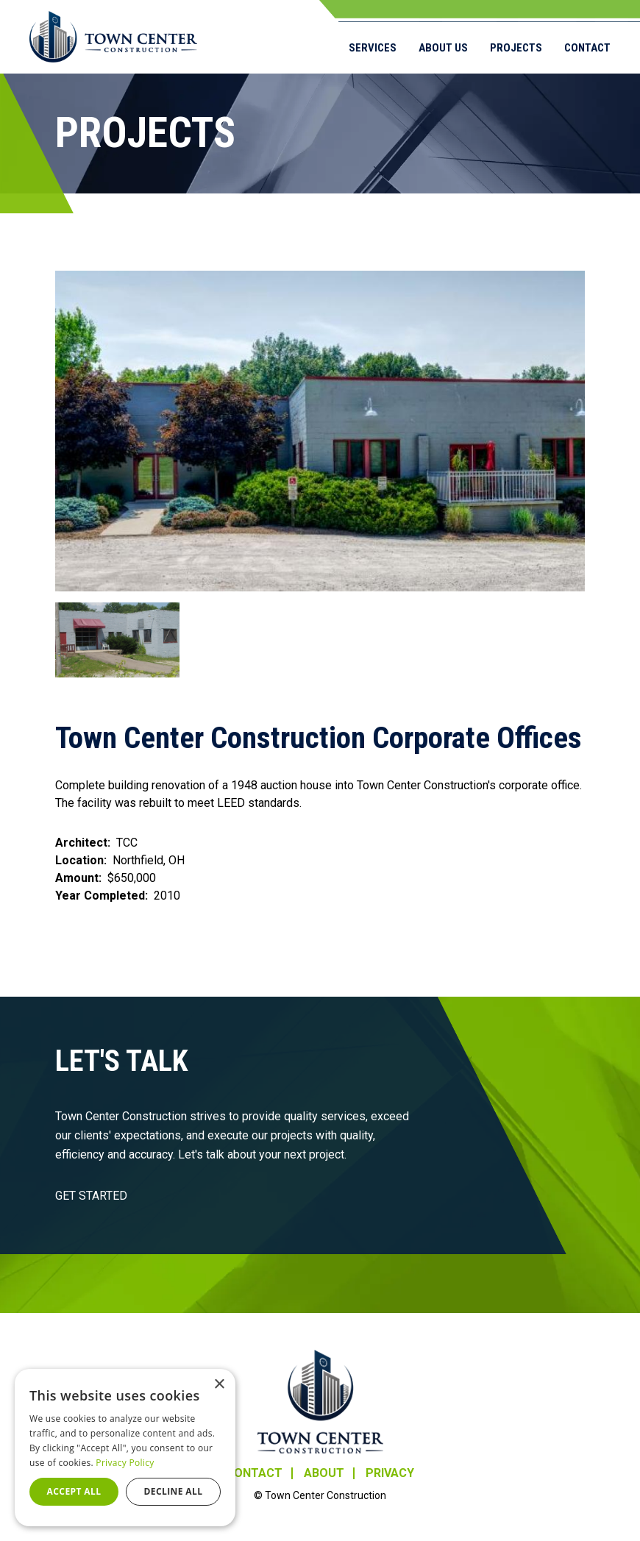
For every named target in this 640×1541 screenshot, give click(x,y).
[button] (320, 431)
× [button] (218, 1384)
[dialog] (125, 1447)
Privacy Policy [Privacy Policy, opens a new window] (125, 1462)
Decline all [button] (173, 1491)
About (324, 1473)
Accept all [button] (74, 1491)
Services (373, 47)
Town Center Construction (320, 1401)
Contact (587, 47)
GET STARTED (91, 1196)
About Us (443, 47)
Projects (516, 47)
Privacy (390, 1473)
